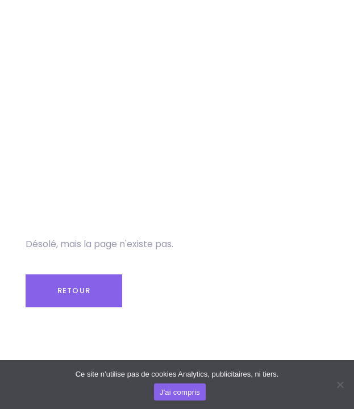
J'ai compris (180, 392)
